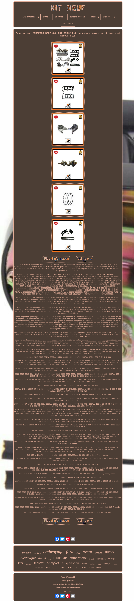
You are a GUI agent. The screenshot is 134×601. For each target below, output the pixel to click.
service (26, 552)
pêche (84, 563)
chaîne (91, 568)
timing (99, 564)
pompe (107, 563)
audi (84, 567)
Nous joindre (68, 581)
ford (69, 551)
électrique (28, 558)
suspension (70, 563)
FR (70, 591)
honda (54, 568)
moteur (39, 563)
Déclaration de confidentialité (68, 584)
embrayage (53, 551)
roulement (39, 568)
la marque (29, 564)
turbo (109, 551)
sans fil (111, 558)
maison (76, 568)
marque (60, 557)
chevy (116, 564)
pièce (78, 553)
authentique (78, 558)
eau (50, 559)
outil (69, 567)
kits (20, 563)
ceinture (37, 553)
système (92, 564)
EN (65, 591)
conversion (101, 559)
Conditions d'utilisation (68, 588)
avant (87, 552)
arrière (98, 552)
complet (53, 563)
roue (61, 567)
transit (91, 559)
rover (98, 567)
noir (47, 567)
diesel (42, 558)
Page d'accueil (68, 577)
